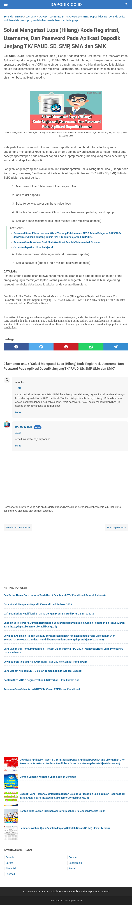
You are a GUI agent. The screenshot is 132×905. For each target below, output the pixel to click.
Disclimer (56, 891)
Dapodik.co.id (66, 4)
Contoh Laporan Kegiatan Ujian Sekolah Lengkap (48, 776)
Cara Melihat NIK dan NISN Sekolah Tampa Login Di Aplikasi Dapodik (43, 670)
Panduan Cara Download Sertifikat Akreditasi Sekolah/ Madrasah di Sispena (56, 242)
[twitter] (41, 346)
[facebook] (16, 346)
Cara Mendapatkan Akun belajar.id (33, 247)
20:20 (18, 432)
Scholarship (75, 862)
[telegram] (115, 346)
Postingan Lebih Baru (18, 527)
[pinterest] (66, 346)
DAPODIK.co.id (23, 426)
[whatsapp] (90, 346)
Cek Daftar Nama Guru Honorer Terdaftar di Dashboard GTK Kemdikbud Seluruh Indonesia (55, 595)
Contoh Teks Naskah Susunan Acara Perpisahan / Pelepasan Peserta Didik (62, 811)
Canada (10, 857)
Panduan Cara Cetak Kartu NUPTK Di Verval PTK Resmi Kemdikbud (42, 689)
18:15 (18, 387)
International (102, 891)
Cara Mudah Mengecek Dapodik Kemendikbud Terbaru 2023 (38, 604)
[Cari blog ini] (126, 5)
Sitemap (87, 891)
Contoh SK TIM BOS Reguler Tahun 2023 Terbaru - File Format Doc (41, 680)
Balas (18, 412)
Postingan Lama (116, 527)
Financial (11, 868)
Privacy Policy (72, 891)
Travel (72, 868)
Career (9, 862)
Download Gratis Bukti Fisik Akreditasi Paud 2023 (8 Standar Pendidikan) (45, 661)
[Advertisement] (66, 557)
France (73, 857)
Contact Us (42, 891)
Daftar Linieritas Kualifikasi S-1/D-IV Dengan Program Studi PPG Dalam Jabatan (49, 613)
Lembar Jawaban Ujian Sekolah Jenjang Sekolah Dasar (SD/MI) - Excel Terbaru (65, 828)
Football (10, 874)
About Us (28, 891)
